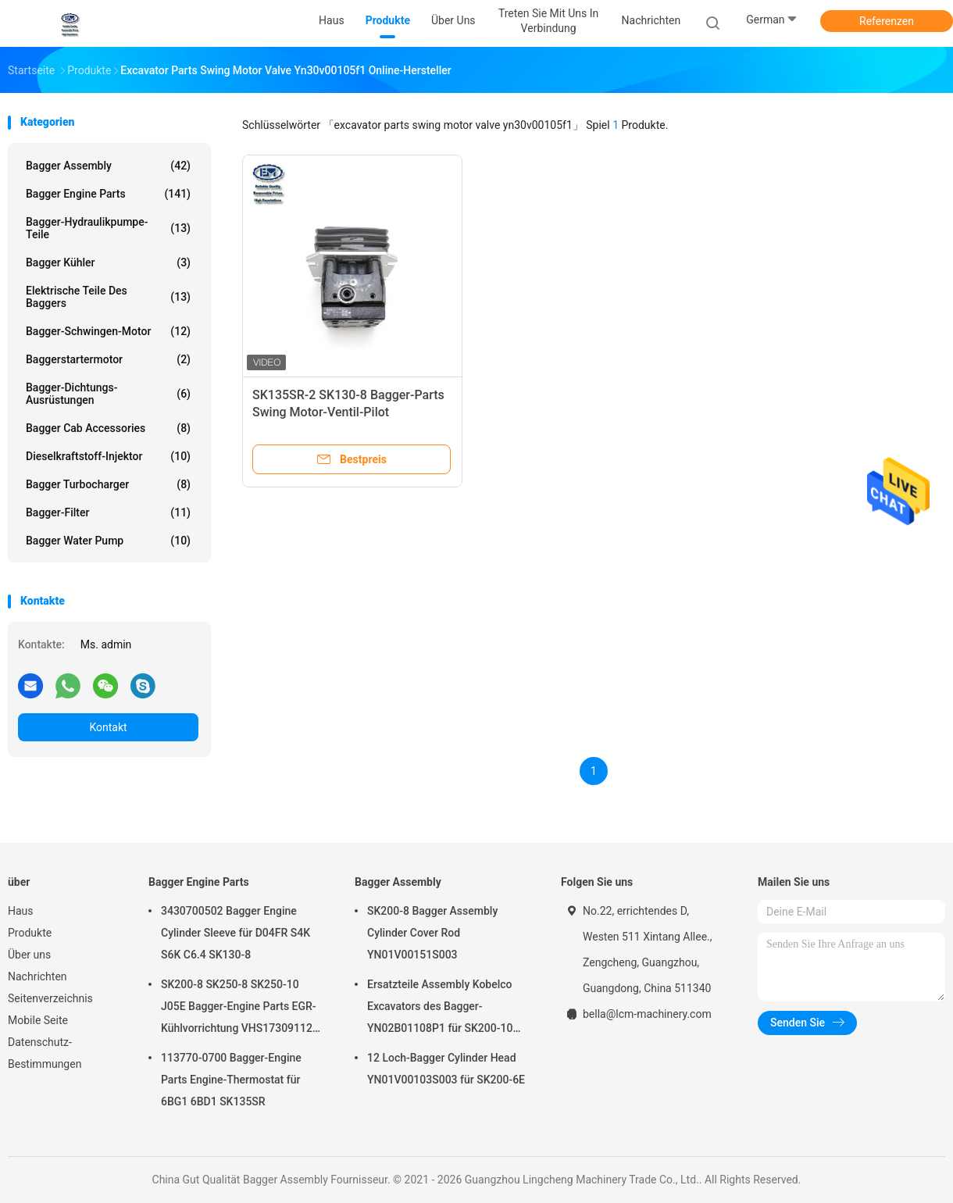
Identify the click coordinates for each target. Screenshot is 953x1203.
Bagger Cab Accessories (108, 428)
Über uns (29, 954)
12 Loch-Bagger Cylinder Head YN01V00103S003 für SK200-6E (446, 1068)
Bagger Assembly (108, 165)
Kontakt (108, 727)
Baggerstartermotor (108, 359)
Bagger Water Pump (108, 540)
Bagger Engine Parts (108, 194)
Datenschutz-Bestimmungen (44, 1053)
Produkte (30, 932)
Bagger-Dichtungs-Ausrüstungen (108, 393)
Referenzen (886, 21)
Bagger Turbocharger (108, 484)
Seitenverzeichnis (50, 998)
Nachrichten (37, 976)
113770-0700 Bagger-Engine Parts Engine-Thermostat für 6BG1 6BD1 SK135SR (231, 1079)
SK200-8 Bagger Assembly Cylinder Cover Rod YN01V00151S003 (432, 933)
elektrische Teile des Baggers (108, 296)
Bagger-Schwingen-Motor (108, 331)
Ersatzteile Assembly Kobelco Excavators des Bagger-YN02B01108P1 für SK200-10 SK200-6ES (439, 1008)
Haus (21, 911)
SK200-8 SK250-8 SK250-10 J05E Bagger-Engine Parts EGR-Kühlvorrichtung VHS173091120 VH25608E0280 (240, 1008)
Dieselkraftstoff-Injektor (108, 456)
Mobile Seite (38, 1020)
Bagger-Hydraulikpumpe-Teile (108, 228)
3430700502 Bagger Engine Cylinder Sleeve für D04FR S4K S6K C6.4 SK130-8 (235, 933)
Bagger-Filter (108, 512)
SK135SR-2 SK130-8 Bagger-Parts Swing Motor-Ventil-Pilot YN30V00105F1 (348, 412)
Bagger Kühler (108, 262)
